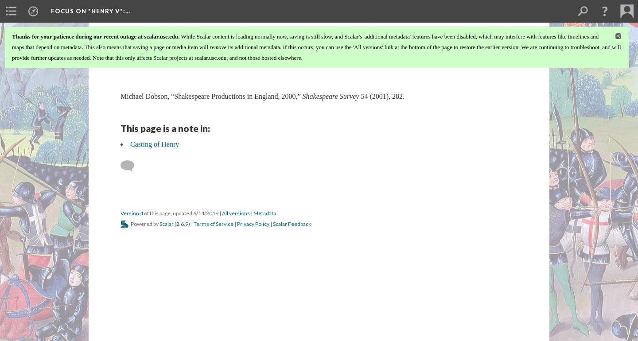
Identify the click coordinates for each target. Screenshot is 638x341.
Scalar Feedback (292, 224)
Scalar (167, 224)
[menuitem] (11, 11)
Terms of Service (213, 224)
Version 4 (132, 213)
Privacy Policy (253, 224)
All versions (236, 213)
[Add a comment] (131, 166)
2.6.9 (182, 224)
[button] (605, 11)
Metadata (264, 213)
